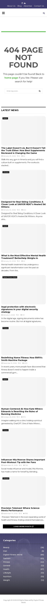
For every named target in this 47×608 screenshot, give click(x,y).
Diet (5, 551)
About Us (11, 6)
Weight (6, 580)
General (6, 565)
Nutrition (7, 576)
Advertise (28, 6)
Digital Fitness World (10, 277)
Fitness (5, 328)
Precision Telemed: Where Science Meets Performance (20, 509)
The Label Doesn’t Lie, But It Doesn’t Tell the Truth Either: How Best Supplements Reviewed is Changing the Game (23, 150)
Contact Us (39, 6)
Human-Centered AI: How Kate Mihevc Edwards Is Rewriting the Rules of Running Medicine (22, 411)
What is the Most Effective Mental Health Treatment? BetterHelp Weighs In (23, 256)
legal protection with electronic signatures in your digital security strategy (19, 309)
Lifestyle (6, 172)
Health (5, 118)
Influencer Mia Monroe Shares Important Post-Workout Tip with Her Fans (23, 461)
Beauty (6, 547)
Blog (19, 6)
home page (11, 77)
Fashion (6, 558)
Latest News (10, 110)
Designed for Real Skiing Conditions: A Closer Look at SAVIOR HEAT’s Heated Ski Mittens (23, 204)
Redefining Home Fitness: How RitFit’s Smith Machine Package (21, 358)
